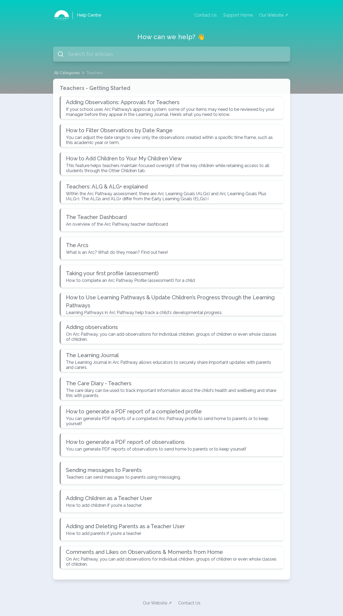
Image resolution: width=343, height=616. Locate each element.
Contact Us (206, 15)
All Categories (67, 73)
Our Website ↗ (273, 15)
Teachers (94, 73)
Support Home (238, 15)
